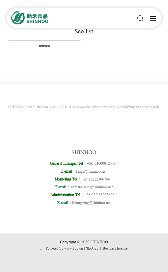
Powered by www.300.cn (64, 248)
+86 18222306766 (97, 179)
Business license (115, 248)
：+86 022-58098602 (83, 195)
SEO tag (92, 248)
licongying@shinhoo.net (91, 202)
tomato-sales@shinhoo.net (92, 187)
